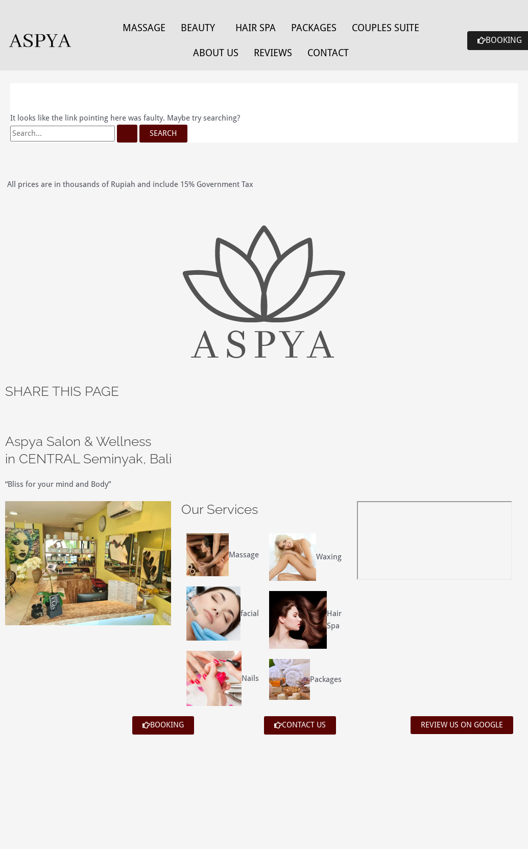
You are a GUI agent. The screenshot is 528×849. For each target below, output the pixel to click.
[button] (200, 27)
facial (250, 613)
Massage (144, 27)
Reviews (273, 52)
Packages (314, 27)
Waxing (329, 556)
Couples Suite (385, 27)
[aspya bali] (434, 540)
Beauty (198, 27)
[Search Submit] (127, 134)
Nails (250, 678)
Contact (328, 52)
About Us (215, 52)
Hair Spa (255, 27)
